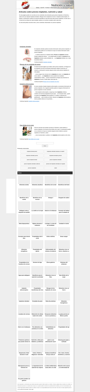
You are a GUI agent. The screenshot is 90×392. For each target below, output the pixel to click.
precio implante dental (32, 159)
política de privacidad (24, 389)
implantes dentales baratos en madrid (55, 151)
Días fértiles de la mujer (27, 125)
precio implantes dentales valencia (32, 163)
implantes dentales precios (55, 155)
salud (55, 168)
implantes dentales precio (32, 155)
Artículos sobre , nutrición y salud (40, 12)
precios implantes (32, 168)
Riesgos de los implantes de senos (30, 64)
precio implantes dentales (55, 159)
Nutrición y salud (62, 5)
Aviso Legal (31, 389)
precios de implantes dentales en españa (55, 163)
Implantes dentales (25, 46)
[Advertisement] (45, 34)
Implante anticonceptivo (27, 84)
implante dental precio (32, 151)
